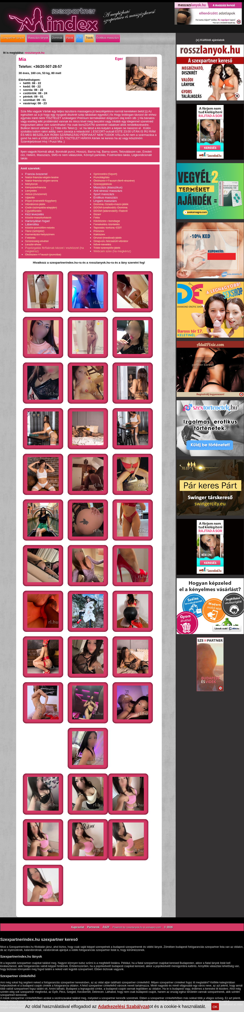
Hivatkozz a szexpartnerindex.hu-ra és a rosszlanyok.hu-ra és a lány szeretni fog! (89, 262)
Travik (89, 37)
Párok (69, 37)
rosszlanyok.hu (134, 927)
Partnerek (93, 927)
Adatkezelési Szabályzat (123, 1006)
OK (215, 1007)
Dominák (57, 37)
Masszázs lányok (38, 37)
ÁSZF (106, 927)
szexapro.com (153, 927)
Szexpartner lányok (12, 37)
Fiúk (79, 37)
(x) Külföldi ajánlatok (210, 40)
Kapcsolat (77, 927)
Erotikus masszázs (108, 37)
